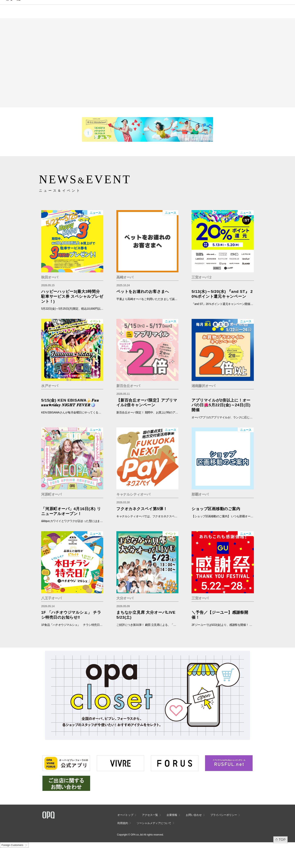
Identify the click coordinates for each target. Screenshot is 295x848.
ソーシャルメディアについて (154, 823)
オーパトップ (125, 814)
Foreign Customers (12, 845)
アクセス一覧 (150, 814)
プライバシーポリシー (223, 814)
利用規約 (122, 823)
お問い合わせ (194, 814)
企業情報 (172, 814)
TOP (282, 839)
